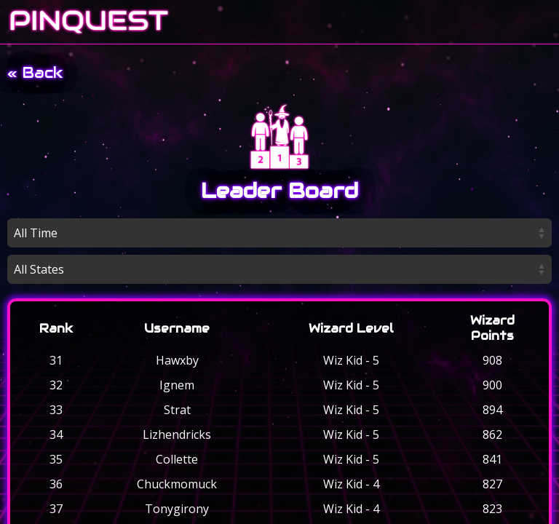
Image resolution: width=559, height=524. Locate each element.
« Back (35, 72)
